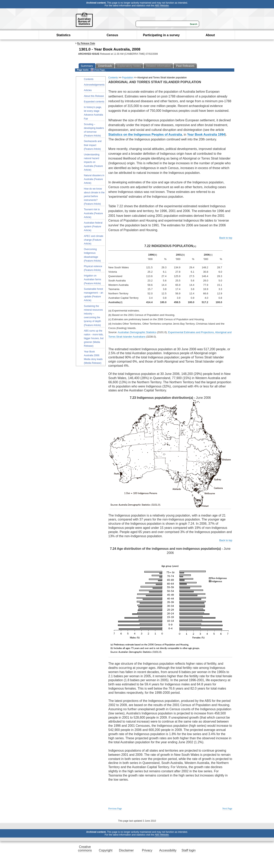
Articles (88, 90)
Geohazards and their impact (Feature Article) (93, 145)
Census (112, 35)
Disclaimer (126, 850)
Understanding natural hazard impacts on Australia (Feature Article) (93, 162)
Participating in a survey (161, 35)
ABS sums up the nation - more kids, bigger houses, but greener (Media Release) (94, 338)
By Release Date (86, 43)
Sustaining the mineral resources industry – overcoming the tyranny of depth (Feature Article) (93, 316)
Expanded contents (94, 101)
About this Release (94, 96)
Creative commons (85, 848)
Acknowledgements (94, 84)
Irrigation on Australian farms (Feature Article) (92, 279)
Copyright (105, 850)
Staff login (188, 850)
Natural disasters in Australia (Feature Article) (94, 179)
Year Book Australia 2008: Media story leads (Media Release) (93, 357)
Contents (89, 79)
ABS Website (162, 5)
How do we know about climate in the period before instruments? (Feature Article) (94, 196)
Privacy (147, 850)
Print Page (98, 70)
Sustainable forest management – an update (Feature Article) (93, 295)
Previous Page (115, 808)
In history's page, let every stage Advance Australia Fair (93, 113)
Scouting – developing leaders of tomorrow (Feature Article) (94, 130)
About (210, 35)
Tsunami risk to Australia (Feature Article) (93, 213)
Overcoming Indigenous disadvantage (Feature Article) (92, 255)
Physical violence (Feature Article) (93, 268)
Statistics (63, 35)
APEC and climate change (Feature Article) (93, 240)
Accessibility (168, 850)
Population (127, 77)
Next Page (227, 808)
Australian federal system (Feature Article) (93, 226)
